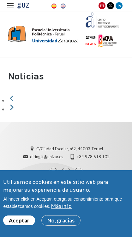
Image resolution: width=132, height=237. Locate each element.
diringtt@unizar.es (46, 156)
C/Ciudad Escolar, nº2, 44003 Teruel (69, 148)
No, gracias (61, 221)
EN (62, 6)
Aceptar (19, 221)
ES (53, 6)
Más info (61, 207)
